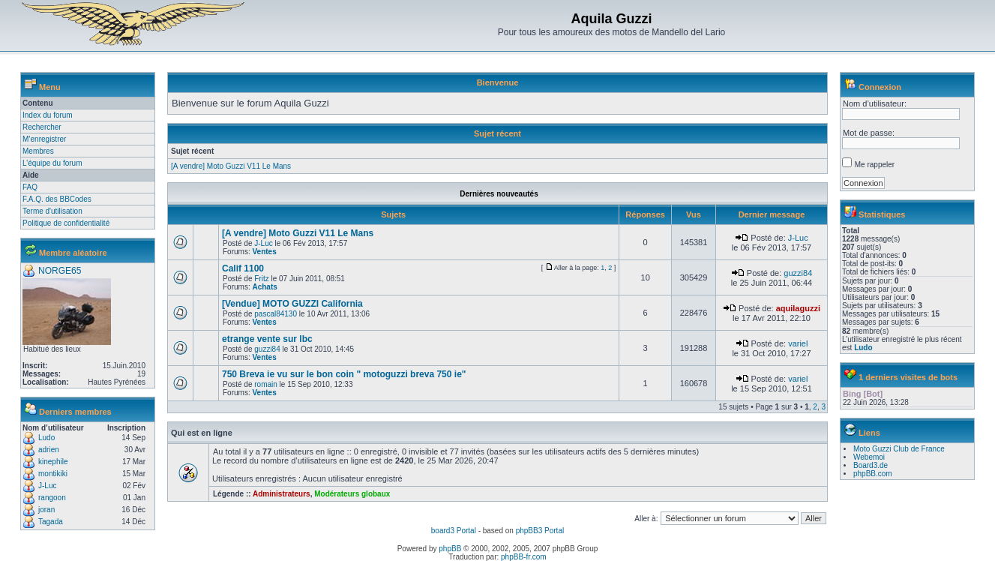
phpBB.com (872, 474)
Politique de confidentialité (65, 223)
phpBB (450, 548)
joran (46, 510)
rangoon (52, 498)
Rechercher (41, 127)
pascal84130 (275, 314)
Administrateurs (281, 494)
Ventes (264, 252)
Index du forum (47, 115)
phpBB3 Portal (540, 530)
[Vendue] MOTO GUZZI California (292, 303)
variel (798, 343)
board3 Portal (453, 530)
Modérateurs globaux (352, 494)
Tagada (50, 522)
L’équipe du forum (52, 163)
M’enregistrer (44, 139)
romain (265, 384)
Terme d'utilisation (52, 211)
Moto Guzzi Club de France (899, 449)
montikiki (52, 474)
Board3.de (870, 465)
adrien (48, 450)
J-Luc (47, 486)
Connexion (880, 87)
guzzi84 (798, 273)
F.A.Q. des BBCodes (56, 199)
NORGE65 (59, 271)
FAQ (29, 187)
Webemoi (869, 457)
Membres (38, 151)
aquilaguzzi (798, 308)
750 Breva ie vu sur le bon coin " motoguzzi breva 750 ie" (344, 374)
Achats (264, 287)
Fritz (261, 278)
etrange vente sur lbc (267, 339)
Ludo (46, 438)
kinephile (52, 462)
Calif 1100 (243, 268)
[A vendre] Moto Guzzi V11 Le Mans (231, 166)
